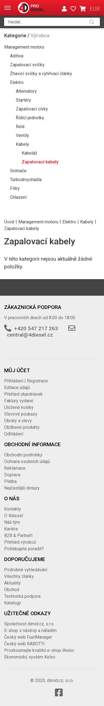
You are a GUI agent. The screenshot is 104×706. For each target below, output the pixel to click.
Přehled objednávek (23, 394)
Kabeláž (29, 153)
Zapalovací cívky (32, 109)
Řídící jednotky (30, 117)
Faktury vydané (18, 400)
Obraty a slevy (18, 420)
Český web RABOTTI (24, 643)
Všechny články (19, 576)
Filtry (15, 188)
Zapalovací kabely (40, 162)
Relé (20, 126)
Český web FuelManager (28, 637)
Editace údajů (17, 387)
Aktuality (12, 583)
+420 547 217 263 (36, 328)
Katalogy (12, 602)
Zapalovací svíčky (27, 64)
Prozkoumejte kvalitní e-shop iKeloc (39, 650)
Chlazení (18, 197)
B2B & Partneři (18, 535)
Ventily (22, 135)
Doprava (12, 474)
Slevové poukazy (20, 414)
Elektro (17, 82)
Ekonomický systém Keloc (29, 657)
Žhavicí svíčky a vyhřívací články (41, 73)
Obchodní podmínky (23, 455)
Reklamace (15, 468)
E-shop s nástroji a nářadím (30, 630)
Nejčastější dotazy (22, 488)
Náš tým (12, 522)
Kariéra (11, 529)
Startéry (23, 100)
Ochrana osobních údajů (27, 461)
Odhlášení (13, 434)
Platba (10, 481)
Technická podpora (22, 596)
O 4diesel (13, 515)
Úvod (9, 221)
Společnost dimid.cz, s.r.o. (29, 623)
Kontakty (12, 509)
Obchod (11, 589)
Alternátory (26, 91)
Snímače (18, 170)
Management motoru (24, 47)
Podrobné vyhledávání (25, 569)
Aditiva (16, 56)
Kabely (22, 144)
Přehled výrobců (20, 542)
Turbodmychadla (26, 179)
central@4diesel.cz (30, 335)
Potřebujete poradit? (24, 548)
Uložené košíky (19, 407)
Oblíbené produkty (22, 427)
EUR (95, 9)
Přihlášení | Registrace (26, 381)
